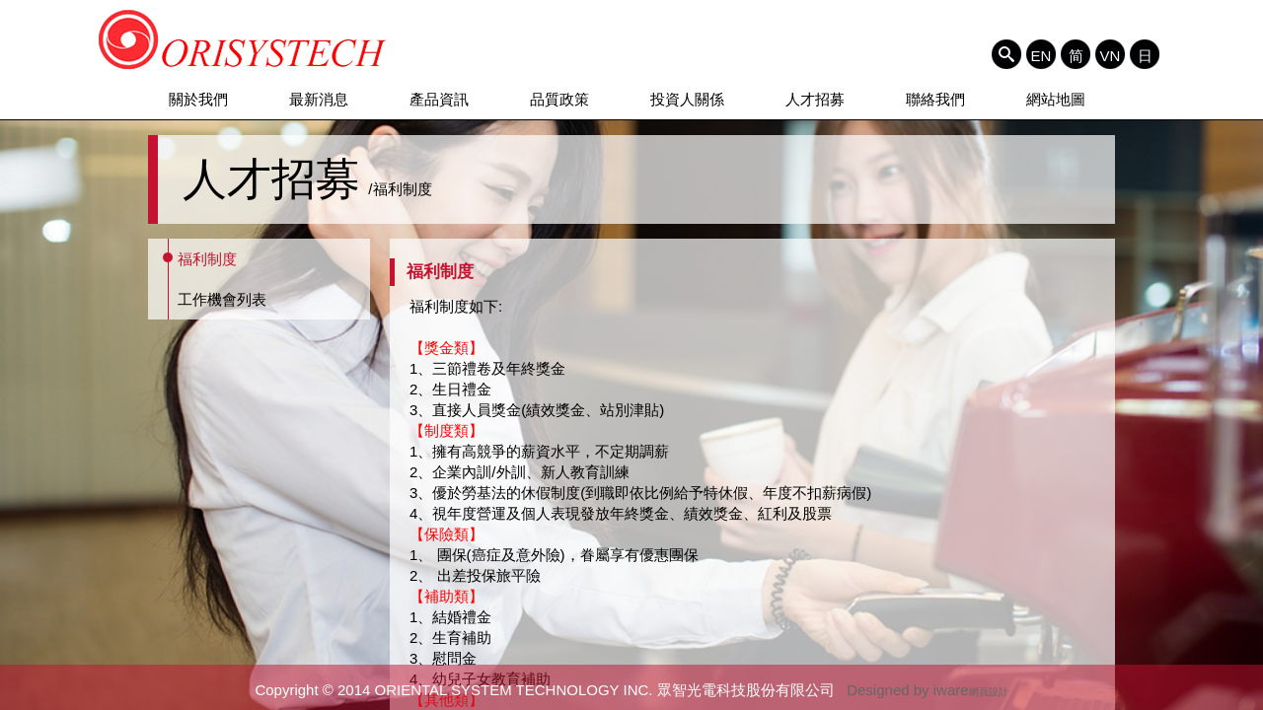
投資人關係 (687, 99)
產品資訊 (439, 99)
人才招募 (815, 99)
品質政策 (559, 99)
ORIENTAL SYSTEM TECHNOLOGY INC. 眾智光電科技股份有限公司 (243, 39)
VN (1110, 55)
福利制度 (207, 258)
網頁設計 (988, 691)
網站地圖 (1055, 99)
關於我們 (198, 99)
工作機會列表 (222, 299)
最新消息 (318, 99)
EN (1041, 55)
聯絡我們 (935, 99)
